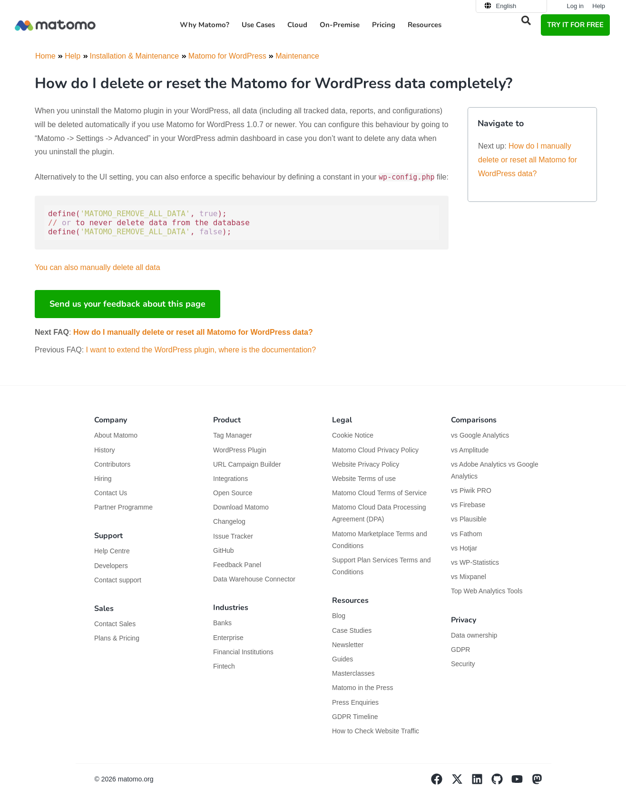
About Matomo (115, 435)
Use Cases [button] (258, 25)
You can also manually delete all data (97, 267)
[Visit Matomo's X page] (461, 782)
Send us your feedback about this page (127, 304)
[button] (526, 20)
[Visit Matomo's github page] (501, 782)
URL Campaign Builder (247, 464)
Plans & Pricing (116, 638)
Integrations (230, 478)
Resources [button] (424, 25)
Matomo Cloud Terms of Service (379, 493)
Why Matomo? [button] (204, 25)
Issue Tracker (233, 536)
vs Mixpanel (468, 576)
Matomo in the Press (362, 687)
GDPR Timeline (355, 716)
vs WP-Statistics (475, 562)
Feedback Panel (237, 565)
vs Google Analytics (480, 435)
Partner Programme (123, 507)
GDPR (460, 649)
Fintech (224, 666)
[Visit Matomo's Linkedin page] (481, 782)
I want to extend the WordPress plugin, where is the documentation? (201, 350)
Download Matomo (241, 507)
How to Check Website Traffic (375, 731)
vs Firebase (468, 505)
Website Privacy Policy (365, 464)
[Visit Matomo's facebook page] (441, 782)
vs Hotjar (464, 548)
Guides (342, 659)
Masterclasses (353, 673)
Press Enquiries (355, 702)
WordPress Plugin (239, 450)
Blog (338, 616)
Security (463, 664)
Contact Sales (115, 624)
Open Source (233, 493)
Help (598, 6)
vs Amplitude (470, 450)
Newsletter (347, 645)
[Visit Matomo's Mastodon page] (541, 782)
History (104, 450)
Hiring (103, 478)
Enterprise (229, 637)
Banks (223, 623)
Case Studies (352, 630)
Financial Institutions (244, 652)
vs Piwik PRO (471, 490)
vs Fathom (466, 534)
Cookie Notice (352, 435)
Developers (111, 566)
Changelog (229, 521)
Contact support (117, 580)
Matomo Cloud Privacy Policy (375, 450)
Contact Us (110, 493)
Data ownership (474, 635)
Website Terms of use (364, 478)
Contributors (112, 464)
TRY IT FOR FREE (575, 25)
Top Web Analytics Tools (486, 591)
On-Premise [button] (340, 25)
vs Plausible (469, 519)
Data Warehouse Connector (254, 579)
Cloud (297, 25)
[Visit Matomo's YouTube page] (521, 782)
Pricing (383, 25)
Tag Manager (232, 435)
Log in (575, 6)
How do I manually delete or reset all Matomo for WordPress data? (193, 332)
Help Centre (112, 551)
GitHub (223, 550)
